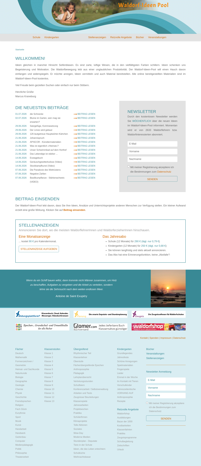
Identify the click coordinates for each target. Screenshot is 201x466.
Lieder (120, 373)
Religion (19, 405)
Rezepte (121, 401)
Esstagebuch (36, 158)
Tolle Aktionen (80, 425)
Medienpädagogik (24, 445)
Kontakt (144, 338)
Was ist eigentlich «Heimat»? (44, 146)
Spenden (154, 338)
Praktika (78, 413)
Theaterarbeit (22, 457)
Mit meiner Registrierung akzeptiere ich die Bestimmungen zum (151, 169)
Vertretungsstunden (83, 381)
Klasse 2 (48, 357)
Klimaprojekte (80, 421)
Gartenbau (20, 437)
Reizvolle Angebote (121, 37)
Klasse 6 (48, 373)
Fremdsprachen (23, 401)
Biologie (19, 377)
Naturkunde (21, 373)
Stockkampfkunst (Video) (42, 166)
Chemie (19, 389)
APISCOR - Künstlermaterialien (45, 142)
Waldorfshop (123, 413)
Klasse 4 (48, 365)
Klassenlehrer (80, 357)
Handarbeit (20, 429)
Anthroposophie (81, 369)
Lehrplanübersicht (82, 377)
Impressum (166, 338)
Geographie (21, 381)
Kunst (18, 425)
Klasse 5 (48, 369)
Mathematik (21, 357)
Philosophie (21, 453)
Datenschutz (164, 171)
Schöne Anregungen (127, 361)
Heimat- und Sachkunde (27, 369)
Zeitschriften (123, 445)
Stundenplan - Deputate (85, 441)
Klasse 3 (48, 361)
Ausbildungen (124, 417)
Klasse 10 (49, 389)
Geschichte (21, 397)
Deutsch (19, 353)
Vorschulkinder (124, 385)
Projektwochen (81, 409)
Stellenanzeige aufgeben (39, 249)
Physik (18, 393)
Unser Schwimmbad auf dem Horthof (48, 150)
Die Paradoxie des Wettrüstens (45, 170)
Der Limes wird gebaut (41, 130)
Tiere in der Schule (83, 445)
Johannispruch (37, 138)
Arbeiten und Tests (83, 393)
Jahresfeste (123, 357)
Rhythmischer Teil (82, 353)
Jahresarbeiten (81, 405)
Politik (18, 449)
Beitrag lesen (86, 114)
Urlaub (120, 449)
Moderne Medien (82, 437)
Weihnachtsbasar (82, 457)
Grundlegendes (124, 353)
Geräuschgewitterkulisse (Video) (46, 162)
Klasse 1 (48, 353)
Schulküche (79, 453)
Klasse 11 (49, 393)
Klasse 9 (48, 385)
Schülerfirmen (80, 417)
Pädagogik (79, 373)
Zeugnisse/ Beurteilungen (86, 397)
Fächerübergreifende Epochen (89, 365)
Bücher (140, 37)
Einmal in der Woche (127, 377)
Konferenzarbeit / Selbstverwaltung (91, 389)
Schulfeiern (79, 385)
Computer (20, 441)
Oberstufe (78, 361)
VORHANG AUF (125, 393)
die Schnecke (36, 114)
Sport (18, 417)
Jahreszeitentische (126, 389)
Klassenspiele (80, 401)
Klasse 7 (48, 377)
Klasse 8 (48, 381)
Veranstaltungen (157, 37)
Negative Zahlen (38, 174)
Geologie (19, 385)
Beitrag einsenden (74, 210)
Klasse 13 (49, 401)
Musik (18, 421)
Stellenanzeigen (97, 37)
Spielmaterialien (125, 365)
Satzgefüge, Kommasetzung (44, 126)
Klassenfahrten (124, 429)
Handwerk (20, 433)
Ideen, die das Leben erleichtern (90, 449)
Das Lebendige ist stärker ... (44, 154)
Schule (36, 37)
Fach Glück (21, 409)
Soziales (78, 429)
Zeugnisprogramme (127, 437)
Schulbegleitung (125, 441)
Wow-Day (78, 433)
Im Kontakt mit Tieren (127, 381)
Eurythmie (20, 413)
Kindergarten (52, 37)
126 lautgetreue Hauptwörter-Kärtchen (49, 134)
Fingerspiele (123, 369)
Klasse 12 (49, 397)
